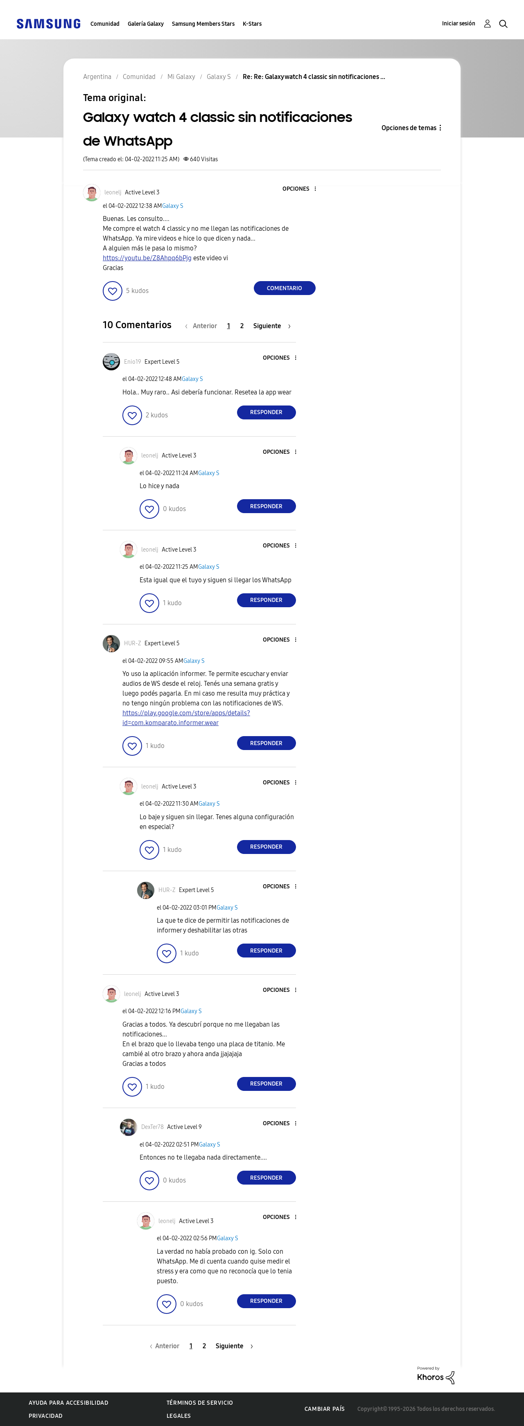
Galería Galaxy (146, 23)
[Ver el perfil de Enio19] (132, 361)
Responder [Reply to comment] (266, 412)
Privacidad (46, 1415)
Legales (179, 1415)
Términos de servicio (200, 1402)
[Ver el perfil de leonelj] (113, 192)
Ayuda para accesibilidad (68, 1402)
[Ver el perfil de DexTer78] (152, 1127)
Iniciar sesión (458, 23)
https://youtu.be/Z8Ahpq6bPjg (147, 258)
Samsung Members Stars (203, 23)
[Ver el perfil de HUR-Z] (132, 643)
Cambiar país (325, 1409)
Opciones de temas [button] (409, 128)
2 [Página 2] (242, 326)
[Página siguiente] (272, 326)
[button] (301, 189)
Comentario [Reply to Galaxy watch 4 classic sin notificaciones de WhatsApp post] (284, 288)
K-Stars (252, 23)
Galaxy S (172, 206)
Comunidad (105, 23)
